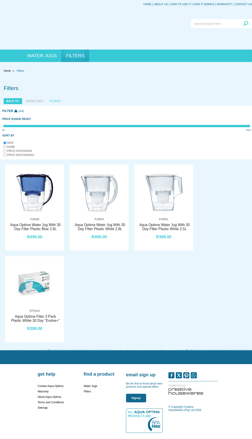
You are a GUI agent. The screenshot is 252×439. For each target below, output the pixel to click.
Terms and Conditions (51, 402)
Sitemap (43, 407)
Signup (136, 398)
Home (147, 4)
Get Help (46, 374)
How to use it (180, 4)
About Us (161, 4)
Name (11, 146)
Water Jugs (42, 55)
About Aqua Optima (49, 396)
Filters (75, 55)
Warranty (224, 4)
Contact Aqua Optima (50, 386)
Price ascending (19, 151)
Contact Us (243, 4)
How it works (203, 4)
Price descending (20, 155)
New (10, 142)
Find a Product (99, 374)
